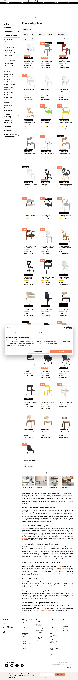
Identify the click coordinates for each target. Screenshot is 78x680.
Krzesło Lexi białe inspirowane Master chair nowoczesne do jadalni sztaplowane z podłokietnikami (30, 92)
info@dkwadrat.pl (10, 631)
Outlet (32, 14)
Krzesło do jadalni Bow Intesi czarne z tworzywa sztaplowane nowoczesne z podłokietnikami (47, 278)
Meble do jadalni (24, 17)
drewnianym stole (26, 531)
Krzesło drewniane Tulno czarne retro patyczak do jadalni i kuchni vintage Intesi (47, 185)
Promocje (39, 14)
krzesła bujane (41, 569)
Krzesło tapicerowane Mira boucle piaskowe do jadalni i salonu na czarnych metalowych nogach (30, 216)
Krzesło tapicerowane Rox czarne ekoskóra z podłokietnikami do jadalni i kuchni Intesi (47, 370)
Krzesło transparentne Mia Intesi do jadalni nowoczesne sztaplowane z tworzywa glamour (47, 92)
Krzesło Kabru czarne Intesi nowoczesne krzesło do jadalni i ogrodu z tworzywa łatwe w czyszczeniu (30, 401)
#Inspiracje (48, 14)
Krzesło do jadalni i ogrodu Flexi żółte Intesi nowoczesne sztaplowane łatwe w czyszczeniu (47, 401)
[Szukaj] (47, 8)
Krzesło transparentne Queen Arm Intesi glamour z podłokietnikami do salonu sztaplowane (65, 92)
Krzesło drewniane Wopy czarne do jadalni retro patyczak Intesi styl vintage (29, 278)
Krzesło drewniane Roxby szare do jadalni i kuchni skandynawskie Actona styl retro (29, 154)
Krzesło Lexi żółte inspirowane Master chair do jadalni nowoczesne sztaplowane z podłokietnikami (65, 123)
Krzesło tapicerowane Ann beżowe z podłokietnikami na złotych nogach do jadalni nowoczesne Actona (30, 309)
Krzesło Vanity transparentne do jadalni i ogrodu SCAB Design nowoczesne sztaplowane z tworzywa (47, 154)
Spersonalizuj (38, 351)
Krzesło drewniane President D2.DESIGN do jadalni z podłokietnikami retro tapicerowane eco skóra (30, 247)
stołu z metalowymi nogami (43, 610)
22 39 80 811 (9, 623)
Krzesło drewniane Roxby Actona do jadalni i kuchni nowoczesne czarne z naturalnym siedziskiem (64, 309)
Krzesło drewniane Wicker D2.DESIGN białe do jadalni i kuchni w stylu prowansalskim (65, 401)
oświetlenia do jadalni (54, 553)
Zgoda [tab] (16, 332)
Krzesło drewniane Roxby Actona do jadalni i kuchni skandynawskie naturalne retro (65, 154)
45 (70, 473)
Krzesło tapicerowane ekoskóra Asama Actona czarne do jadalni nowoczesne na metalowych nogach (48, 309)
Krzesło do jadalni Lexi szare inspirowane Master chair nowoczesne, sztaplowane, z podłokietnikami (65, 216)
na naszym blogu (46, 539)
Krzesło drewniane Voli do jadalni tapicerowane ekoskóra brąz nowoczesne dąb (30, 432)
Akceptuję (61, 351)
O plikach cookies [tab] (62, 332)
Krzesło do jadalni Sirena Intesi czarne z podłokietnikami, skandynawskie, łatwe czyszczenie (66, 185)
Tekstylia (15, 14)
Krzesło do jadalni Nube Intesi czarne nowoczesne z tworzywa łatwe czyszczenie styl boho (30, 370)
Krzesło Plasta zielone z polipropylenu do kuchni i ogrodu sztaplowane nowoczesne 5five (46, 60)
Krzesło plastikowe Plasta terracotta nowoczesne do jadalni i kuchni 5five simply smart (65, 60)
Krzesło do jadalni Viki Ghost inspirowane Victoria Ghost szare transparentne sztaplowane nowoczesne (47, 247)
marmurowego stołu (57, 531)
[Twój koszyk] (71, 7)
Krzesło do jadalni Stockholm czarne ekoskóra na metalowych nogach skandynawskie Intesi (30, 461)
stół (70, 548)
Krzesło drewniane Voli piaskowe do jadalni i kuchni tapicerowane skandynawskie (65, 432)
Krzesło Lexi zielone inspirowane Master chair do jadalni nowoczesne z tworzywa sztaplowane (47, 123)
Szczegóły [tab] (39, 332)
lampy (58, 554)
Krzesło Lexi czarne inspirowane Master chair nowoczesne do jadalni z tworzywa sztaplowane (46, 216)
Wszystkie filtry (28, 39)
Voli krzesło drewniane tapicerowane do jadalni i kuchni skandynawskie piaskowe (46, 432)
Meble (15, 12)
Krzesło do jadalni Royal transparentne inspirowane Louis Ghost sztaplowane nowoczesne (29, 60)
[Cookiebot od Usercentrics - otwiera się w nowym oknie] (65, 327)
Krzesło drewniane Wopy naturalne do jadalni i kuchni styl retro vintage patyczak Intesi (30, 123)
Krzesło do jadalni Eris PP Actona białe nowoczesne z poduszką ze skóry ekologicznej (65, 278)
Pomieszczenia (15, 17)
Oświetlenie (24, 14)
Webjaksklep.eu (68, 662)
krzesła (63, 546)
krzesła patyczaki (64, 568)
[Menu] (8, 13)
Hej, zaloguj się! (59, 7)
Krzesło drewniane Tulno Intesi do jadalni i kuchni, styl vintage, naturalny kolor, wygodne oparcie (66, 247)
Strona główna (7, 17)
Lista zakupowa (67, 6)
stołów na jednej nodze (33, 550)
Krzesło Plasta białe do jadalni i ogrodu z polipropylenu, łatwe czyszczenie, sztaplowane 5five (30, 185)
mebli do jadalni (62, 519)
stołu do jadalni (46, 605)
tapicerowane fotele (26, 513)
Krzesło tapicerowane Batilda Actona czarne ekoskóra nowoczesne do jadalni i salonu (66, 370)
